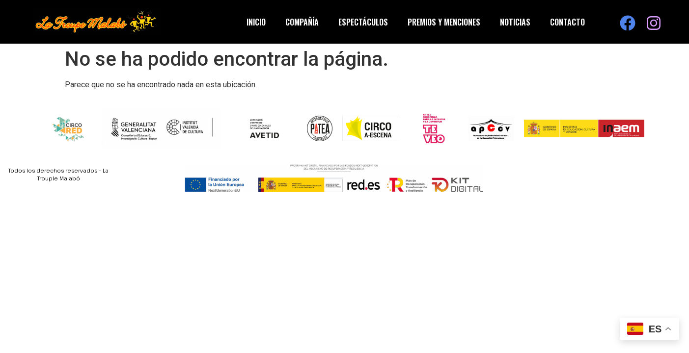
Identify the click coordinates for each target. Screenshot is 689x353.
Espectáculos (363, 22)
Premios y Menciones (444, 22)
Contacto (567, 22)
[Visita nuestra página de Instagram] (653, 23)
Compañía (302, 22)
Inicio (256, 22)
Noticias (515, 22)
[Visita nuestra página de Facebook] (627, 23)
